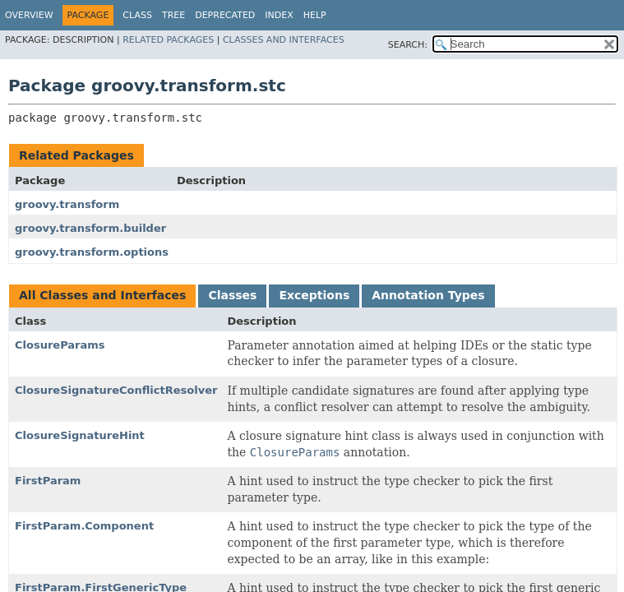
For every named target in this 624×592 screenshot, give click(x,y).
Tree (173, 15)
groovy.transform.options (92, 252)
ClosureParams (60, 345)
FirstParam (48, 480)
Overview (29, 15)
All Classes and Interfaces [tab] (102, 295)
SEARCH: (408, 44)
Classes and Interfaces (283, 40)
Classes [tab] (232, 295)
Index (279, 15)
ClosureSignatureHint (80, 435)
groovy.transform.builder (90, 228)
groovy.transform (67, 204)
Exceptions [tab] (314, 295)
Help (314, 15)
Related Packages (168, 40)
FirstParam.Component (84, 526)
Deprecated (225, 15)
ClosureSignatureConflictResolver (116, 390)
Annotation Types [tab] (428, 295)
